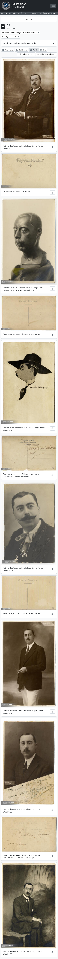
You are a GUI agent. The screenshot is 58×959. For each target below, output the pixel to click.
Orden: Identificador (25, 54)
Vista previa (7, 50)
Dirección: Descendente (45, 54)
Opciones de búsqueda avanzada (19, 43)
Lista (43, 50)
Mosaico (34, 50)
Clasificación (21, 50)
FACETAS (29, 19)
